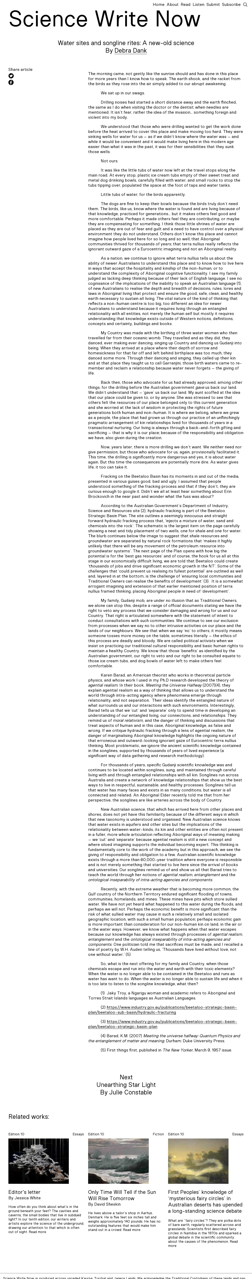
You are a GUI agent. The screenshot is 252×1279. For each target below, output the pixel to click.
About (173, 5)
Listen (198, 5)
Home (159, 5)
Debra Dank (130, 51)
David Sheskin (107, 1204)
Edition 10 (16, 1134)
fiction (158, 1134)
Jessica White (27, 1198)
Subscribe (231, 5)
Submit (213, 5)
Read (186, 5)
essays (78, 1134)
